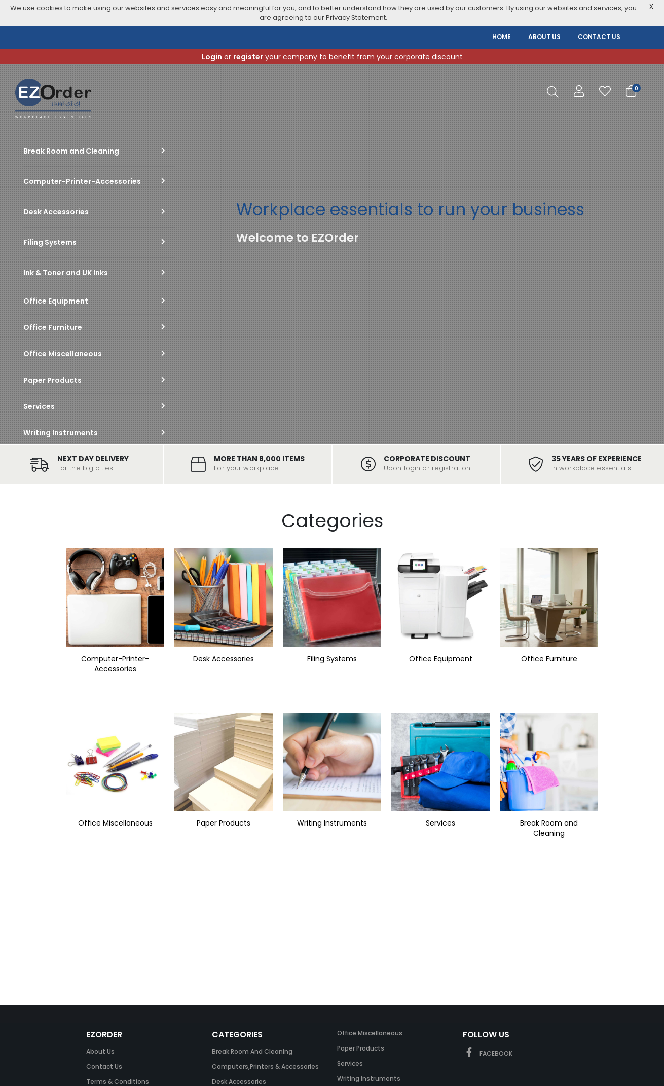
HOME (501, 36)
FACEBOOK (487, 1053)
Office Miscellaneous (115, 823)
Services (440, 823)
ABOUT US (544, 36)
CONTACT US (599, 36)
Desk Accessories (223, 659)
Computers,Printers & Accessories (265, 1066)
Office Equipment (440, 659)
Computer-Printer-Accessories (115, 664)
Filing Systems (332, 659)
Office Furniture (549, 659)
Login (212, 57)
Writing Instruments (332, 823)
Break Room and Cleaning (549, 828)
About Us (100, 1051)
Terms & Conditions (117, 1081)
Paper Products (223, 823)
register (248, 57)
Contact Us (104, 1066)
